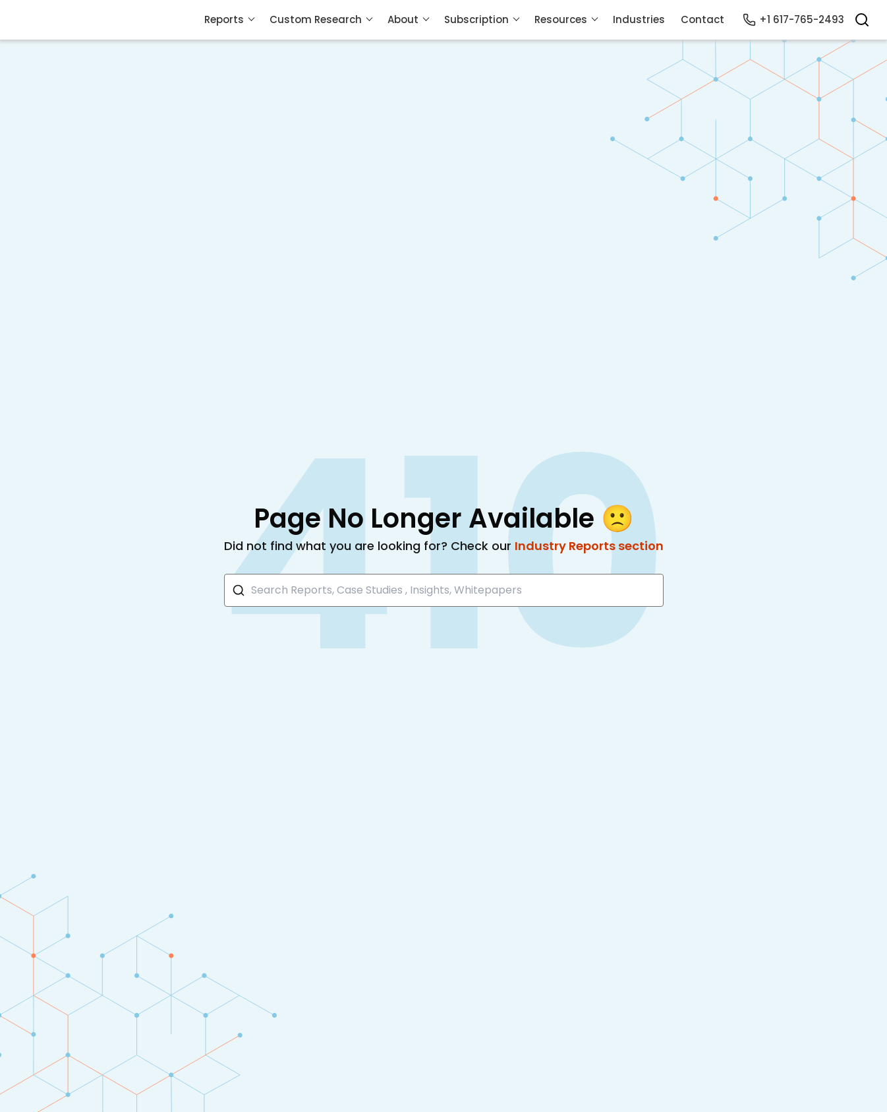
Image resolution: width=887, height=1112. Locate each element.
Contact (702, 19)
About (402, 19)
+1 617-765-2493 (793, 19)
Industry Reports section (589, 546)
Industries (639, 19)
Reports (224, 19)
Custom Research (316, 19)
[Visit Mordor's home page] (112, 20)
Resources (560, 19)
